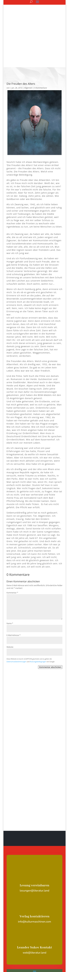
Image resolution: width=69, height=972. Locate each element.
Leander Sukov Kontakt (34, 905)
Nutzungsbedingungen (38, 619)
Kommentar (12, 550)
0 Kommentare (40, 45)
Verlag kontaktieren (34, 874)
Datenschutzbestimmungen (16, 619)
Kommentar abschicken (50, 624)
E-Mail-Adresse (13, 593)
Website (10, 605)
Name (10, 581)
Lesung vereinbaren (34, 843)
